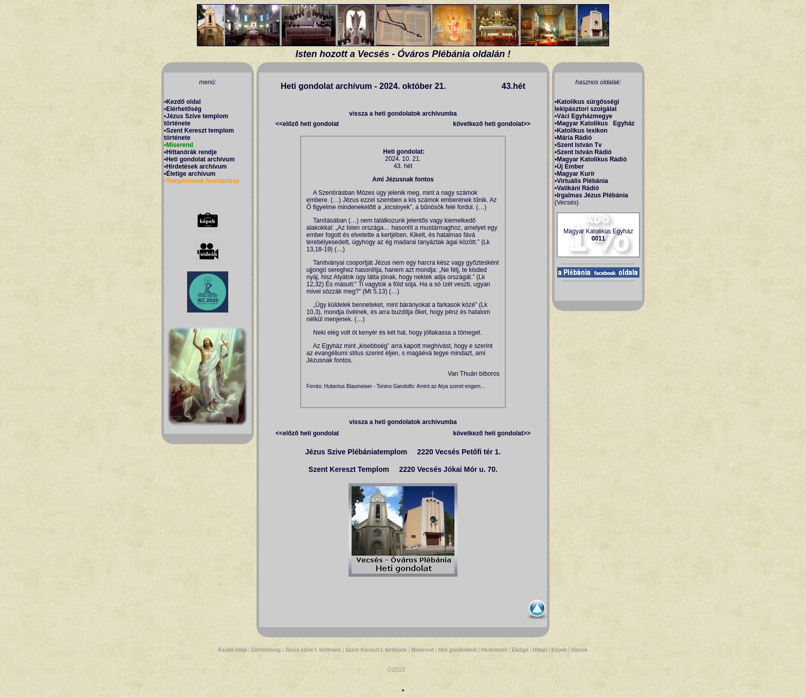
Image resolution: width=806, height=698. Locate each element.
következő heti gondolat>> (491, 123)
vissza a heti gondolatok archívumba (402, 113)
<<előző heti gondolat (307, 123)
